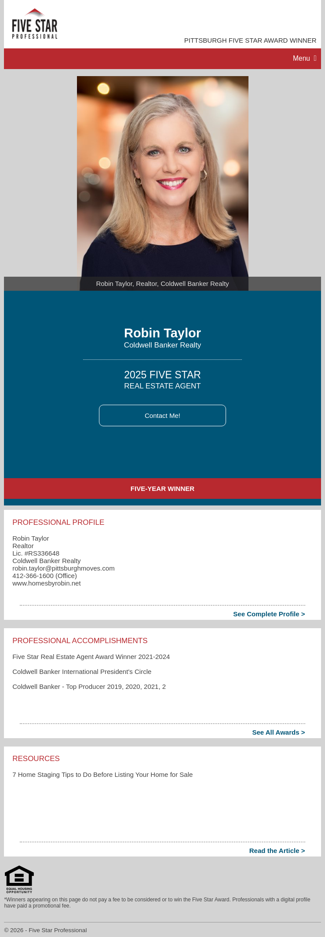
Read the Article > (277, 850)
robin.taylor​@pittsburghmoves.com (63, 568)
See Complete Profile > (269, 614)
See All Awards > (278, 732)
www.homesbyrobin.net (46, 583)
